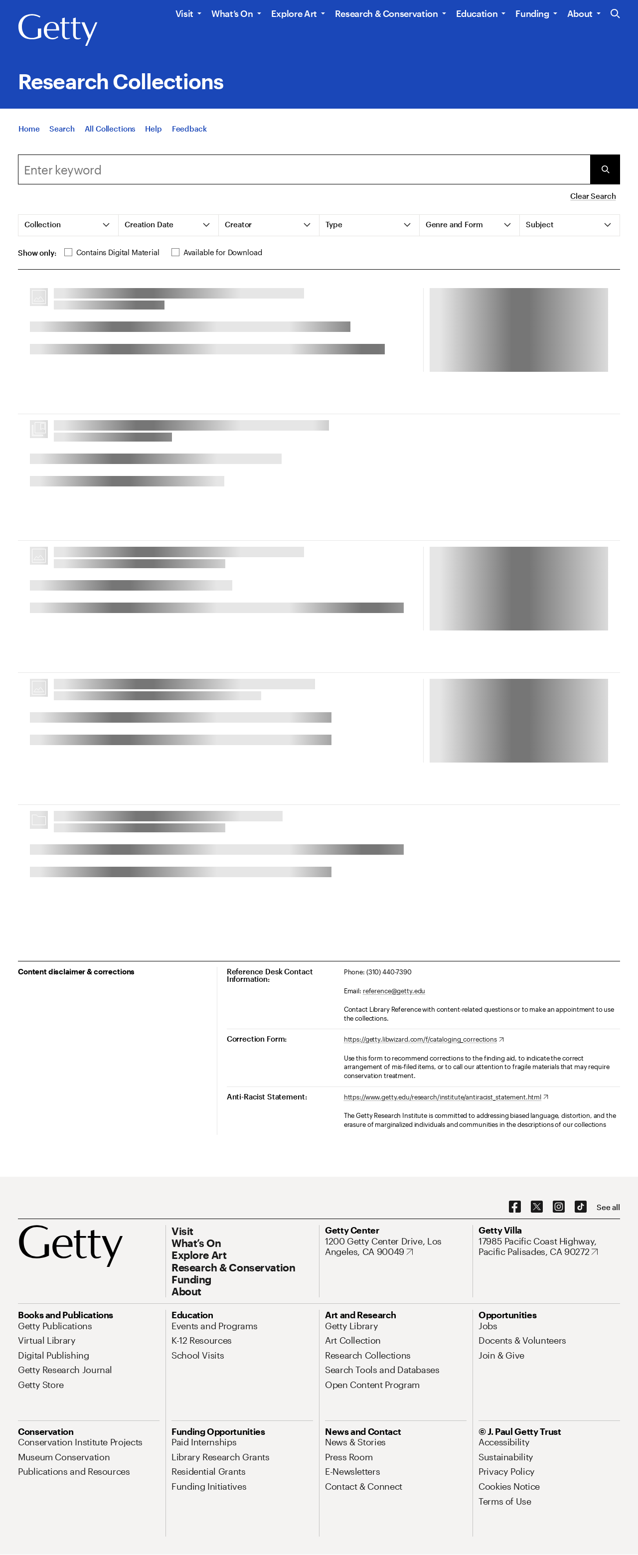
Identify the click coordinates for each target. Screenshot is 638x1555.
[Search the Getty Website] (615, 14)
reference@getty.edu (394, 991)
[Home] (28, 128)
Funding (532, 13)
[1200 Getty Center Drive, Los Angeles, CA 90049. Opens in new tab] (396, 1246)
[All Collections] (110, 128)
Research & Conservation (386, 13)
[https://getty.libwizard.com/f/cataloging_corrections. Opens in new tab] (424, 1039)
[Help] (153, 128)
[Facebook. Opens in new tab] (515, 1207)
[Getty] (58, 30)
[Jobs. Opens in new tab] (487, 1325)
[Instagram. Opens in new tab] (559, 1207)
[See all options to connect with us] (608, 1207)
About (580, 13)
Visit (184, 13)
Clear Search (593, 195)
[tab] (68, 225)
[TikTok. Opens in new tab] (581, 1207)
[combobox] (304, 169)
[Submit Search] (605, 169)
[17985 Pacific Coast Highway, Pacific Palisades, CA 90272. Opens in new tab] (549, 1246)
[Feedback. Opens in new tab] (189, 128)
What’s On (232, 13)
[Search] (61, 128)
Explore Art (294, 13)
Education (477, 13)
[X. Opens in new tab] (537, 1207)
